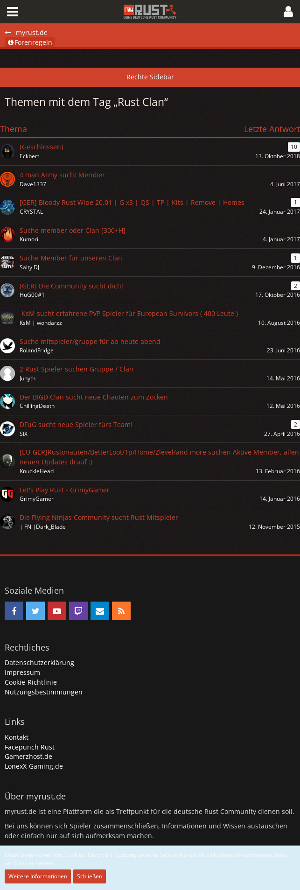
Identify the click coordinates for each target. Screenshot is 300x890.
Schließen (89, 876)
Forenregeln (29, 42)
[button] (13, 11)
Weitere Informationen (37, 876)
